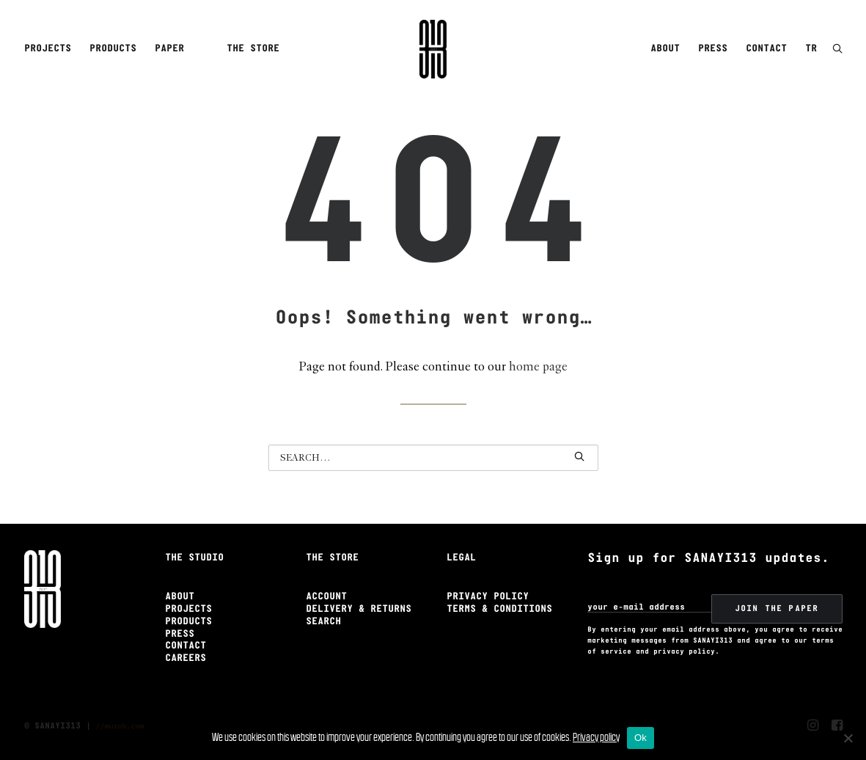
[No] (847, 738)
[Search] (433, 458)
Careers (185, 658)
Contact (766, 48)
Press (712, 48)
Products (112, 48)
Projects (47, 48)
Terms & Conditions (499, 609)
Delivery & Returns (358, 609)
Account (326, 596)
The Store (253, 48)
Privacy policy (596, 737)
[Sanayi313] (433, 49)
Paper (169, 48)
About (665, 48)
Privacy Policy (488, 596)
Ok (640, 737)
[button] (837, 49)
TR (811, 48)
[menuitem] (50, 49)
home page (538, 366)
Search (323, 621)
